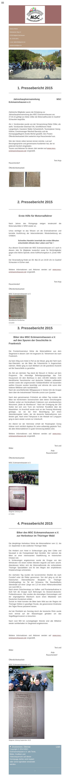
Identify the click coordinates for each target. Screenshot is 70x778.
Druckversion (16, 747)
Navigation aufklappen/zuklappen (35, 2)
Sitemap (27, 747)
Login (58, 747)
